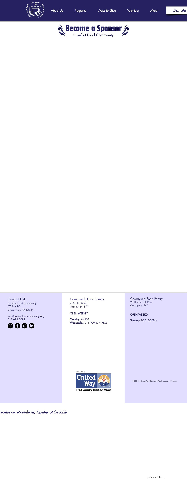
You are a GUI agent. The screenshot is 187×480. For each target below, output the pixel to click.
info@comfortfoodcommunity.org (26, 316)
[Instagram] (10, 325)
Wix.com (174, 381)
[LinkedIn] (31, 325)
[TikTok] (24, 325)
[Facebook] (17, 325)
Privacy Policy (156, 477)
